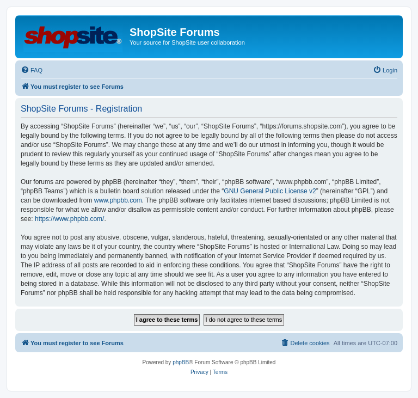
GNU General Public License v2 (270, 191)
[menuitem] (31, 70)
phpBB (181, 362)
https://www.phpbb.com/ (69, 219)
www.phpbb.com (118, 200)
